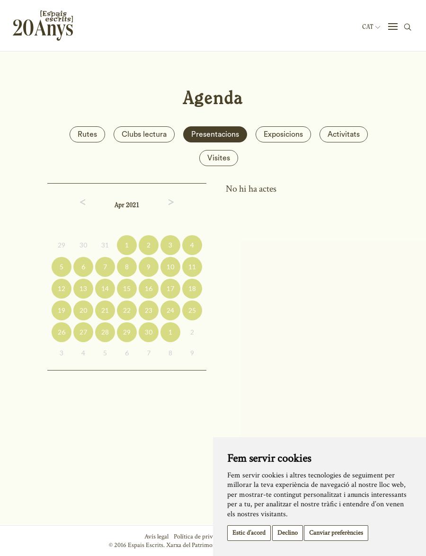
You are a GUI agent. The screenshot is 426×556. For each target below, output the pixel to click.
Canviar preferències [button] (336, 533)
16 (148, 288)
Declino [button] (287, 533)
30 (83, 245)
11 (192, 267)
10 (170, 267)
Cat (371, 27)
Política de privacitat (200, 536)
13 (83, 288)
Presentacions (215, 134)
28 (105, 332)
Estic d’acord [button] (249, 533)
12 (61, 288)
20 (83, 310)
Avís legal (156, 536)
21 (105, 310)
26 (61, 332)
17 (170, 288)
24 (170, 310)
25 (192, 310)
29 (61, 245)
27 (83, 332)
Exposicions (283, 134)
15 (127, 288)
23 (148, 310)
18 (192, 288)
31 (105, 245)
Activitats (344, 134)
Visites (218, 158)
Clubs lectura (144, 134)
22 (127, 310)
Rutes (87, 134)
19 (61, 310)
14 (105, 288)
